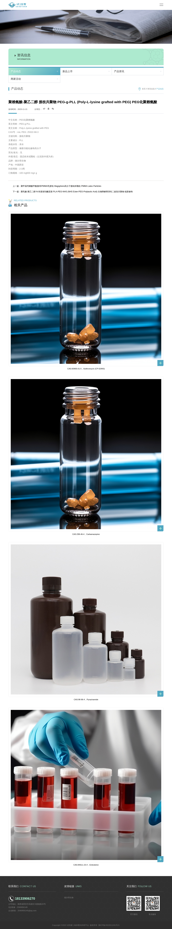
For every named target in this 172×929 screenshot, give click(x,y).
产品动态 (16, 71)
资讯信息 (151, 89)
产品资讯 (119, 71)
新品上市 (67, 71)
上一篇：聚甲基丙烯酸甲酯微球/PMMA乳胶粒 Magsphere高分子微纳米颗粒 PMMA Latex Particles (57, 186)
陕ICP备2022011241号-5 (108, 925)
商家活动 (16, 79)
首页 (144, 89)
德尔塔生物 (68, 898)
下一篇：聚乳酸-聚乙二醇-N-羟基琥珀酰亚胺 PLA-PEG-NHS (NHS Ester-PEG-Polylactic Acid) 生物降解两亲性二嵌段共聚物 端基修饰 (73, 191)
